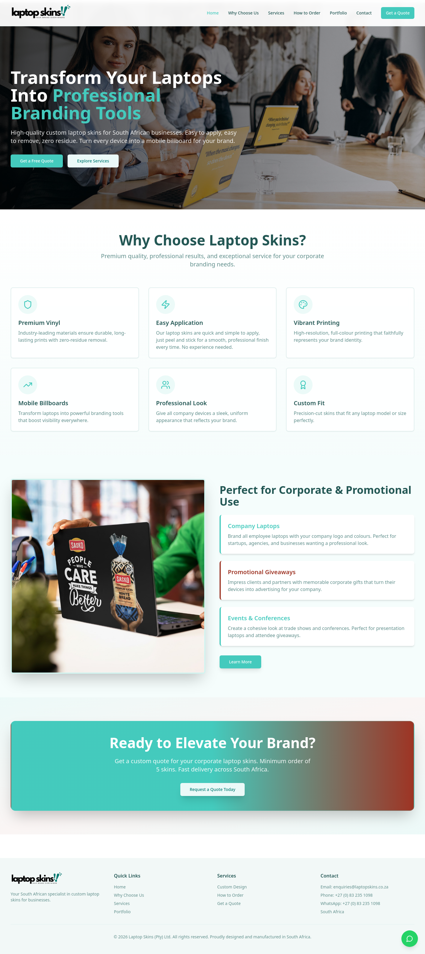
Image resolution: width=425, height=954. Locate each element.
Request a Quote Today (213, 789)
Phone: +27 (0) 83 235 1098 (347, 895)
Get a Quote (398, 13)
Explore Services (93, 161)
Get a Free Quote (36, 161)
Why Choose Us (243, 13)
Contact (364, 13)
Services (276, 13)
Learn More (240, 662)
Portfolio (338, 13)
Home (213, 13)
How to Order (307, 13)
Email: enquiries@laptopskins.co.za (354, 887)
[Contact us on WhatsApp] (409, 938)
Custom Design (232, 887)
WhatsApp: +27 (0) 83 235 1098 (350, 903)
